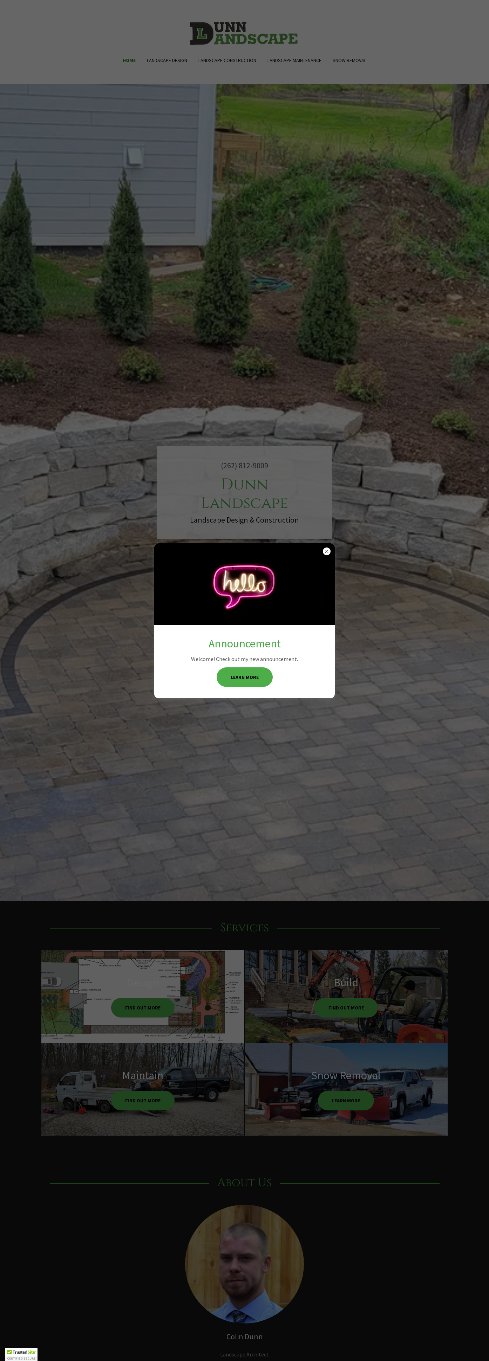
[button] (21, 1354)
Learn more (245, 677)
